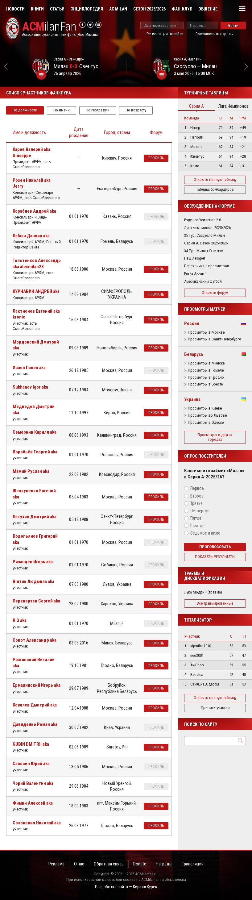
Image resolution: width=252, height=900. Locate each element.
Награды (164, 864)
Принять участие (215, 707)
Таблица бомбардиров (215, 189)
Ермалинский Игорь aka (36, 685)
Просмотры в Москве (206, 332)
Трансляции (193, 864)
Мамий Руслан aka (31, 471)
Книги (37, 8)
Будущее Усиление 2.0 (202, 220)
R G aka (20, 620)
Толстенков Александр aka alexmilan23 (37, 263)
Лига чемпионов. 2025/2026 (207, 227)
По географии (97, 110)
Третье (196, 503)
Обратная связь (109, 864)
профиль (156, 158)
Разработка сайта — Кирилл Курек (126, 886)
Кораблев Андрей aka (34, 211)
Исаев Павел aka (29, 367)
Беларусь (194, 354)
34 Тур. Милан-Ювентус (203, 250)
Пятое (195, 518)
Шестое (197, 525)
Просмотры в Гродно (206, 377)
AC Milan (118, 8)
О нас (79, 864)
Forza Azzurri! (195, 273)
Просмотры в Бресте (205, 384)
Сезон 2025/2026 (149, 8)
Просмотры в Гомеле (206, 370)
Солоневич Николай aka (37, 823)
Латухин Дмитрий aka (34, 516)
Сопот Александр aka (34, 640)
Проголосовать (215, 546)
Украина (192, 399)
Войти (233, 25)
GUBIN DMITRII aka (31, 744)
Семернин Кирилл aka (34, 432)
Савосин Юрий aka (31, 763)
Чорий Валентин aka (33, 783)
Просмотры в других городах (215, 437)
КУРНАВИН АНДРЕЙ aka (36, 291)
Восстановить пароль (214, 33)
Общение (207, 8)
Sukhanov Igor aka (30, 387)
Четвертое (199, 510)
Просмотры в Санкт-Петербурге (214, 339)
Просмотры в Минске (206, 363)
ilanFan (49, 26)
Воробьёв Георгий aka (35, 452)
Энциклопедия (87, 8)
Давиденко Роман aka (35, 724)
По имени (61, 110)
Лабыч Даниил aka (31, 236)
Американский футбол (203, 281)
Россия (191, 323)
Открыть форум (215, 292)
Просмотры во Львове (207, 415)
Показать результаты (215, 556)
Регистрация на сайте (165, 33)
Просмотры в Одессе (206, 422)
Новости (15, 8)
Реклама (56, 864)
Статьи (57, 8)
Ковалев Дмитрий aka (35, 705)
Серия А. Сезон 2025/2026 (206, 243)
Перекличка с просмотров (206, 266)
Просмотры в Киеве (205, 408)
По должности (25, 110)
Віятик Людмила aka (33, 581)
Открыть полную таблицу (215, 179)
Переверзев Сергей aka (36, 601)
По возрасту (136, 110)
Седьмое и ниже (205, 533)
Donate (139, 864)
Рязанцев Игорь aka (33, 562)
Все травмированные (215, 603)
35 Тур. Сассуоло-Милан (204, 235)
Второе (197, 496)
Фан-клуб (182, 8)
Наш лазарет (194, 258)
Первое (197, 488)
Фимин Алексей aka (33, 803)
